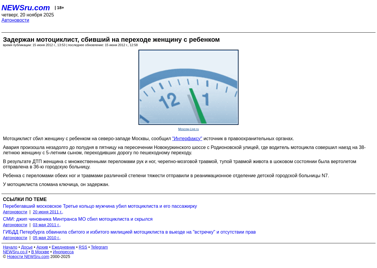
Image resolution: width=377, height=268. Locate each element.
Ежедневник (63, 247)
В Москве (40, 251)
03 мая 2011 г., (47, 224)
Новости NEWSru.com (28, 256)
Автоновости (15, 20)
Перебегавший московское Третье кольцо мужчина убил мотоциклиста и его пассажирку (100, 206)
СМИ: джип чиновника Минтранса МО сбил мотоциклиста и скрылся (78, 219)
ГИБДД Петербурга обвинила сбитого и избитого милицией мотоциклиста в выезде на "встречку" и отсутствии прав (129, 232)
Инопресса (63, 251)
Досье (27, 247)
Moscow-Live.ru (188, 129)
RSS (83, 247)
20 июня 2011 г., (48, 212)
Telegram (99, 247)
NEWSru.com (25, 7)
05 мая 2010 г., (47, 237)
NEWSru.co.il (15, 251)
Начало (10, 247)
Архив (42, 247)
